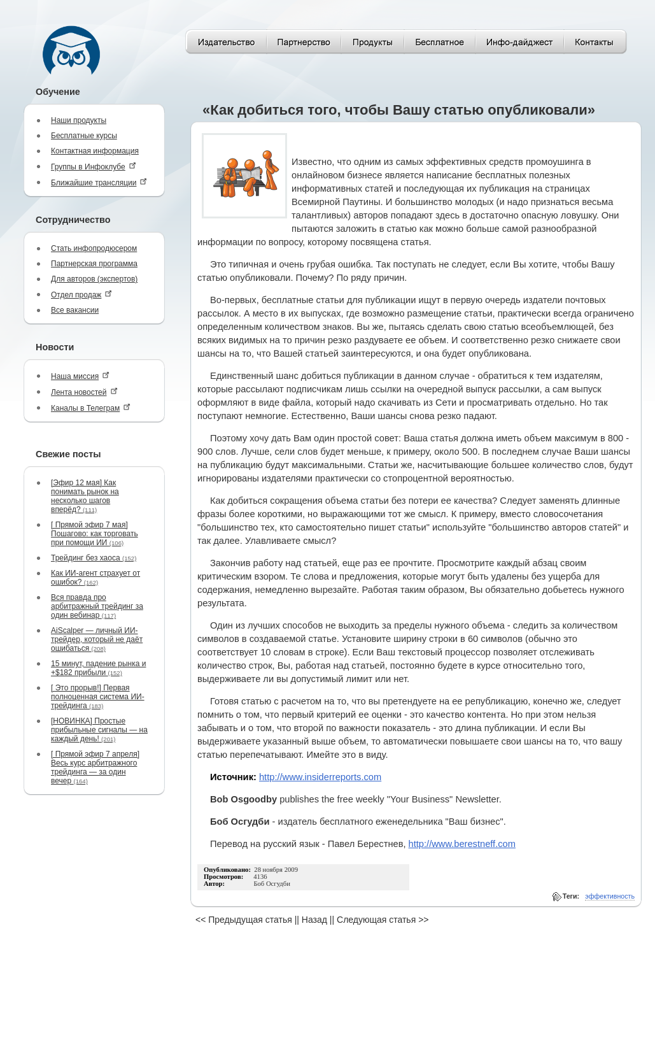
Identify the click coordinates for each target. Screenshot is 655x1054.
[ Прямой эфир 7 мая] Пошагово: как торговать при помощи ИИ (94, 533)
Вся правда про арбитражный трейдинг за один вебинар (97, 606)
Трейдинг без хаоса (93, 557)
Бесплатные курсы (84, 135)
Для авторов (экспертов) (94, 278)
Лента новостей (84, 392)
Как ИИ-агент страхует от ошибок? (95, 578)
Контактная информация (95, 150)
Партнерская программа (94, 263)
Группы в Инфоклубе (93, 166)
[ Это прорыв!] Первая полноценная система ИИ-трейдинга (97, 696)
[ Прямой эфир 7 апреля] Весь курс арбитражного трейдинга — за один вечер (95, 767)
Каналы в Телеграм (90, 408)
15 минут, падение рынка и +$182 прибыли (98, 668)
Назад (314, 920)
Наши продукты (78, 120)
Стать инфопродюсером (94, 248)
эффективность (610, 896)
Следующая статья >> (382, 920)
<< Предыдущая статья (243, 920)
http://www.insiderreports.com (320, 777)
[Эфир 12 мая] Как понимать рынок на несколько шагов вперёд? (85, 496)
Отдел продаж (81, 294)
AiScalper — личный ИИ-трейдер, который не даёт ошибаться (97, 639)
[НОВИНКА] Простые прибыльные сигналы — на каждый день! (99, 729)
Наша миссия (80, 376)
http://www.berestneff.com (462, 844)
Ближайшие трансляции (99, 182)
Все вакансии (75, 310)
